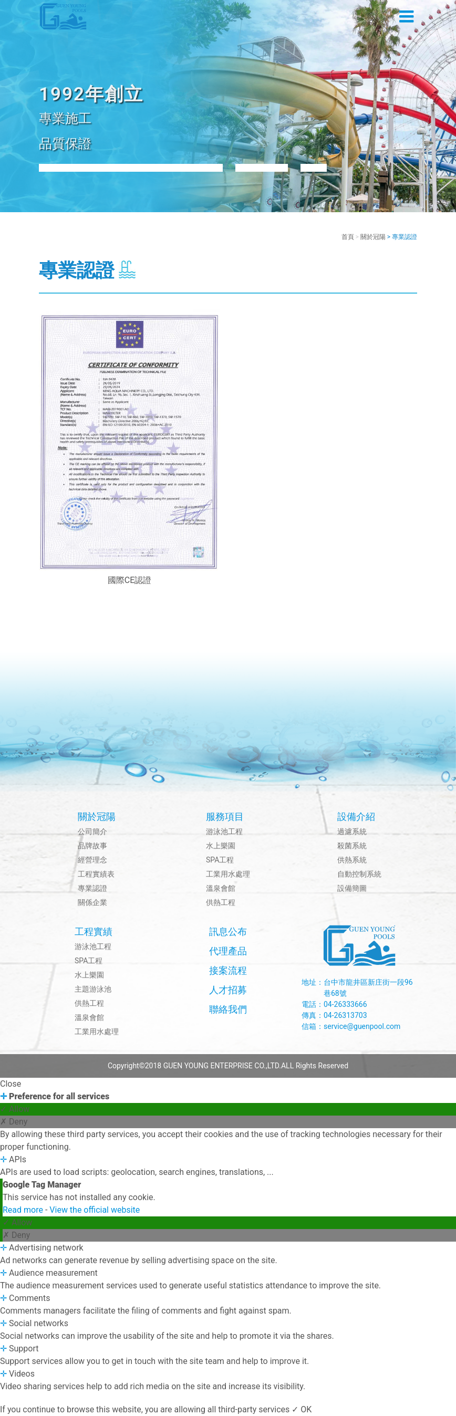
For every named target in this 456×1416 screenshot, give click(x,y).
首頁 (347, 237)
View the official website (94, 1210)
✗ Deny (13, 1122)
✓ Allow (14, 1109)
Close (10, 1084)
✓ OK (302, 1409)
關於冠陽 (373, 237)
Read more (24, 1210)
